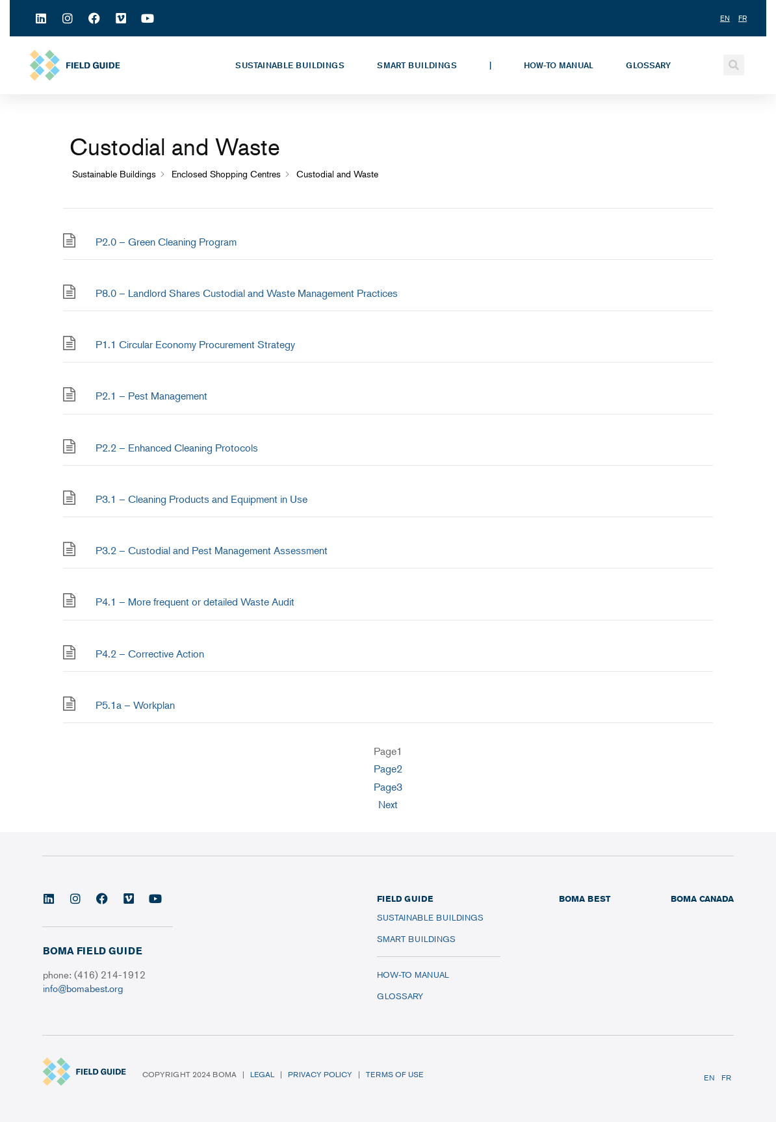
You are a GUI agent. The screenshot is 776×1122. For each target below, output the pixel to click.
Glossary (648, 65)
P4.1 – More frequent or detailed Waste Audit (195, 601)
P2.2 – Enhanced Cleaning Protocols (177, 447)
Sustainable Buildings (289, 65)
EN (709, 1077)
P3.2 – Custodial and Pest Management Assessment (212, 550)
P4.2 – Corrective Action (150, 653)
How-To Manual (558, 65)
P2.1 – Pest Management (151, 395)
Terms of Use (394, 1074)
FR (726, 1077)
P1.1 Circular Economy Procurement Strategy (195, 344)
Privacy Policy (320, 1074)
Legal (262, 1074)
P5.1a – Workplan (135, 704)
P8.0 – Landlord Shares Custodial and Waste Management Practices (247, 293)
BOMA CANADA (702, 898)
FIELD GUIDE (405, 898)
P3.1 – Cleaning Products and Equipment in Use (201, 498)
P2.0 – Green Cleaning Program (166, 241)
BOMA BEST (584, 898)
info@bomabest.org (83, 988)
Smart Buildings (417, 65)
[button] (733, 65)
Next (388, 804)
